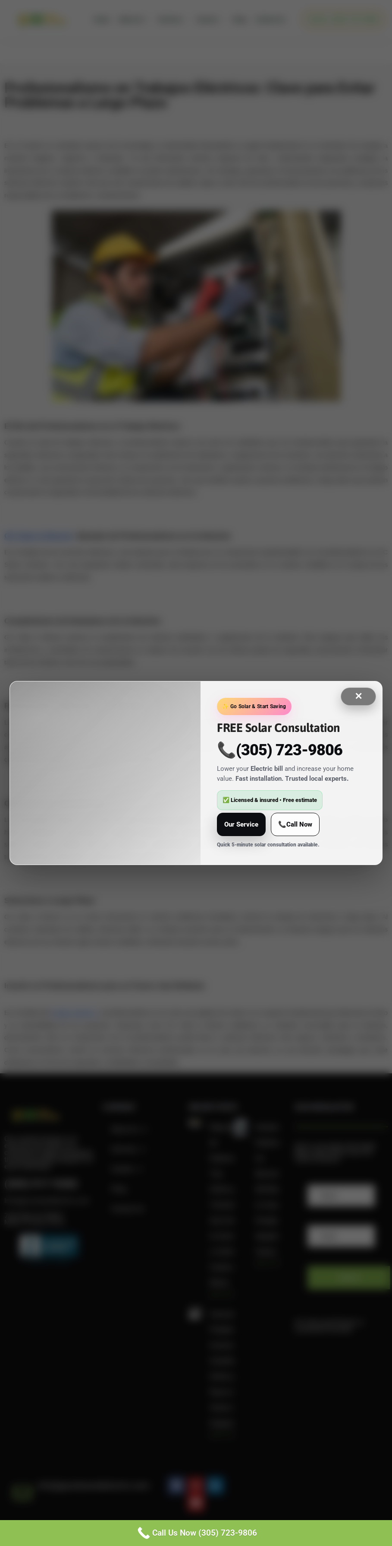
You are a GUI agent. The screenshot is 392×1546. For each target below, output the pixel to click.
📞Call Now (295, 824)
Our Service (241, 824)
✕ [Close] (358, 696)
